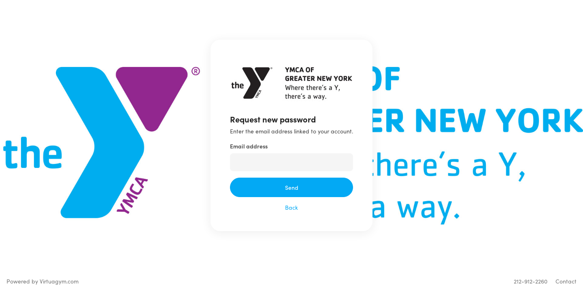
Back (291, 207)
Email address (249, 146)
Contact (566, 281)
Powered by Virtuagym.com (42, 281)
